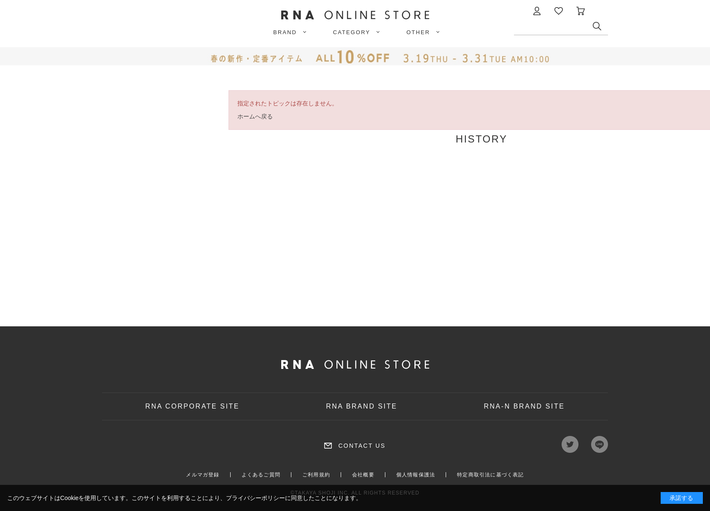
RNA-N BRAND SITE (524, 406)
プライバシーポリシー (255, 498)
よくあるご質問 (261, 474)
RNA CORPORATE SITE (192, 406)
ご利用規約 (316, 474)
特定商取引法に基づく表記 (490, 474)
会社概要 (363, 474)
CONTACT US (361, 445)
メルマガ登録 (202, 474)
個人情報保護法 (415, 474)
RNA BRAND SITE (361, 406)
